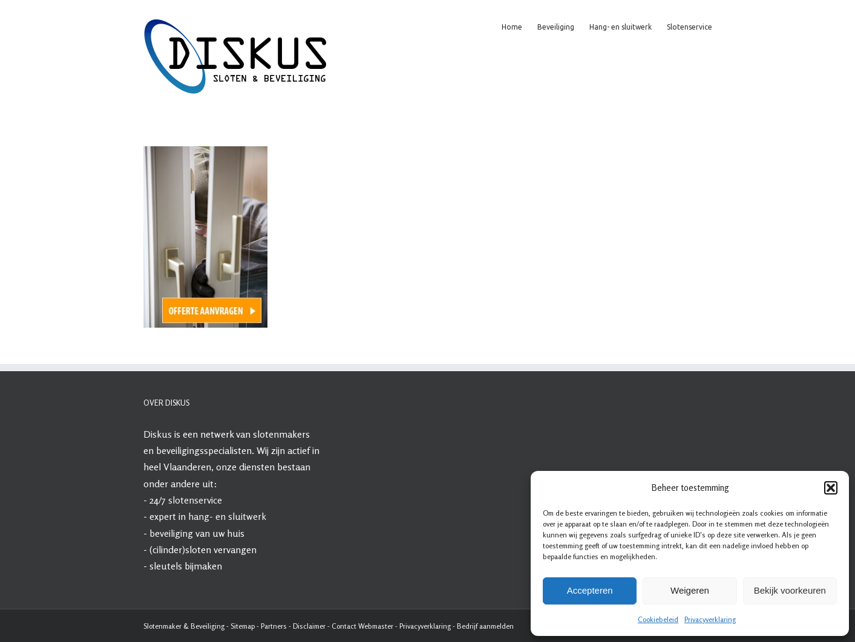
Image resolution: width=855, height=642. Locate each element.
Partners (274, 626)
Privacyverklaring (710, 619)
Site (236, 626)
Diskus (157, 434)
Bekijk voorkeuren (790, 590)
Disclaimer (309, 626)
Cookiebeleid (658, 619)
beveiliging (171, 533)
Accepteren (590, 590)
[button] (831, 488)
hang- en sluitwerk (227, 516)
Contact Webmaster (362, 626)
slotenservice (195, 500)
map (248, 626)
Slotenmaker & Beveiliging (183, 626)
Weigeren (689, 590)
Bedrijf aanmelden (485, 626)
